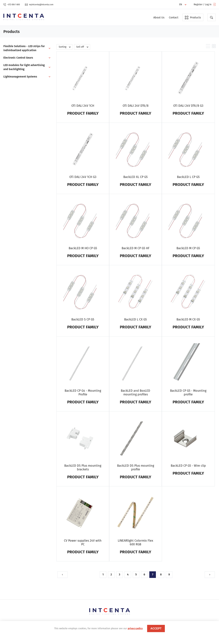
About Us (158, 17)
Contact (173, 17)
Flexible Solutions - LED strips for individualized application (24, 48)
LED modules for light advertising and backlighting (24, 67)
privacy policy (135, 628)
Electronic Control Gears (18, 57)
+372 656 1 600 (11, 4)
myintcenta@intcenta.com (39, 4)
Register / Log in (205, 4)
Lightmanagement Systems (20, 76)
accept (156, 628)
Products (193, 17)
